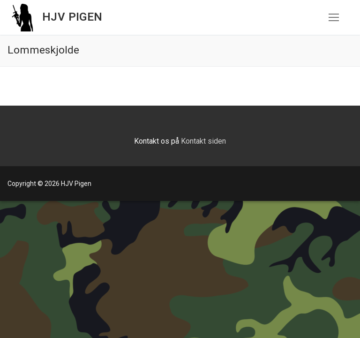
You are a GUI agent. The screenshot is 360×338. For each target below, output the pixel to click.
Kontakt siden (203, 141)
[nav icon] (334, 17)
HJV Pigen (72, 16)
